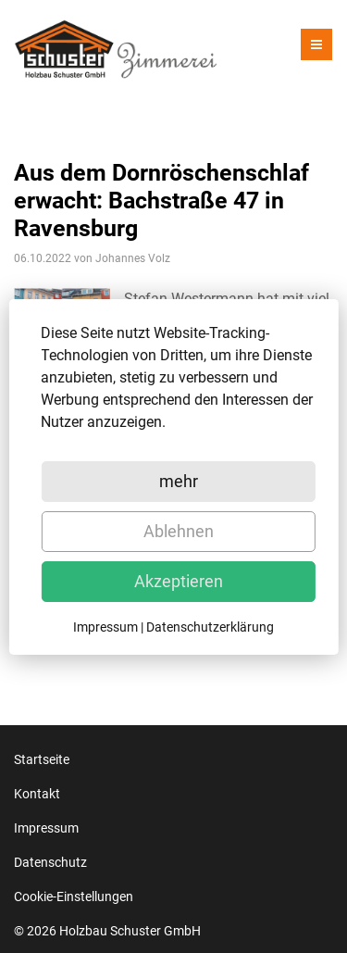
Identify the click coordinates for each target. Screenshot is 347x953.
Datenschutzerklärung (210, 627)
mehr (178, 481)
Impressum (46, 828)
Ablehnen (178, 531)
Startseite (41, 759)
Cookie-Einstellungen (73, 896)
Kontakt (37, 793)
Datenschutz (50, 862)
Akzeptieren (178, 581)
